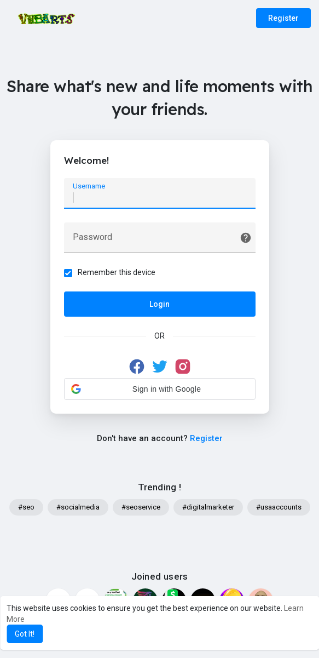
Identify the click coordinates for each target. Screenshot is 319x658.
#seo (26, 507)
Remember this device (116, 272)
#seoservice (140, 507)
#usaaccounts (278, 507)
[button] (160, 389)
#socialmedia (78, 507)
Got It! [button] (24, 634)
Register (283, 18)
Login (159, 304)
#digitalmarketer (208, 507)
